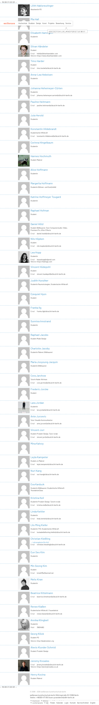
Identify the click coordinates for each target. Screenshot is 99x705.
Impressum (35, 701)
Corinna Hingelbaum (42, 142)
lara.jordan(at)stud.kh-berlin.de (48, 410)
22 (11, 2)
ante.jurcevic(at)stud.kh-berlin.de (49, 424)
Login (66, 703)
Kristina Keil (37, 497)
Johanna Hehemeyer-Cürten (47, 88)
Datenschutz (45, 701)
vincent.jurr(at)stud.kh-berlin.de (48, 437)
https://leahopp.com (44, 262)
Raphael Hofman (40, 210)
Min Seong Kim (39, 565)
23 (14, 2)
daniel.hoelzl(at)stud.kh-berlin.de (49, 234)
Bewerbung (60, 23)
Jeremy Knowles (40, 660)
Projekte (51, 23)
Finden (52, 703)
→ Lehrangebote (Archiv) (40, 542)
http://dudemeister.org (45, 641)
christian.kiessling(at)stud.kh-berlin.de (51, 545)
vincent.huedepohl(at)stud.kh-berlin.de (51, 274)
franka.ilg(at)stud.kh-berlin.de (48, 311)
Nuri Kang (36, 470)
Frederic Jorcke (39, 389)
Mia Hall (35, 19)
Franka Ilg (36, 307)
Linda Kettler (38, 511)
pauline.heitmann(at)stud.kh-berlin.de (51, 105)
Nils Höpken (37, 238)
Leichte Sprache (36, 703)
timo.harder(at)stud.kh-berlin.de (49, 68)
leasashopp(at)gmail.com (46, 260)
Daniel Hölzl (37, 224)
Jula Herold (37, 115)
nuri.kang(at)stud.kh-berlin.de (48, 474)
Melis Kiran (37, 579)
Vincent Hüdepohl (41, 266)
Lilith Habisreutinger (42, 5)
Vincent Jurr (37, 429)
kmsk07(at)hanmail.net (45, 573)
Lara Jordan (37, 402)
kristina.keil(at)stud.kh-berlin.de (48, 505)
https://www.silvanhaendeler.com (49, 56)
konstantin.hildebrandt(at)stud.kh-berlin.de (53, 136)
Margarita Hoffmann (42, 183)
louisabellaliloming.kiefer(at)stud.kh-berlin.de (53, 532)
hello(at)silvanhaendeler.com (47, 54)
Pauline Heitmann (40, 101)
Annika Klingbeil (39, 620)
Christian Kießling (40, 538)
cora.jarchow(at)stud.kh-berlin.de (49, 383)
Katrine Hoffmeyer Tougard (46, 196)
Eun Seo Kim (38, 552)
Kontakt (73, 703)
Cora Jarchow (38, 375)
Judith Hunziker (39, 280)
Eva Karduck (37, 484)
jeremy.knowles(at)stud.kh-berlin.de (50, 665)
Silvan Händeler (39, 46)
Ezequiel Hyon (38, 294)
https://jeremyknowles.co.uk (47, 667)
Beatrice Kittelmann (42, 592)
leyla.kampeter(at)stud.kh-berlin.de (50, 464)
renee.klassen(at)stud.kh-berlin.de (49, 614)
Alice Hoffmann (39, 169)
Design (38, 23)
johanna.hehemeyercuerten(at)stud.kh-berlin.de (54, 95)
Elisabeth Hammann (42, 32)
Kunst (44, 23)
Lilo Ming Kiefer (39, 525)
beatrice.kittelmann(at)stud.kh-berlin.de (52, 597)
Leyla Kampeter (39, 457)
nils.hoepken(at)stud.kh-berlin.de (49, 246)
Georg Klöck (37, 633)
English (92, 703)
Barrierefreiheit (83, 703)
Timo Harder (37, 61)
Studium (31, 23)
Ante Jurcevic (38, 416)
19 (3, 2)
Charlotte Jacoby (40, 348)
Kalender (59, 703)
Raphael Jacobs (39, 334)
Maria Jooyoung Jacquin (44, 361)
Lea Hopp (36, 252)
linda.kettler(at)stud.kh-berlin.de (49, 519)
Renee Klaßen (38, 606)
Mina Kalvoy (37, 443)
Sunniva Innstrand (41, 321)
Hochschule (22, 23)
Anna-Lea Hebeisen (42, 74)
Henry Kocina (38, 674)
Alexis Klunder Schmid (43, 647)
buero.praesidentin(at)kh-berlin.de (61, 697)
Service (68, 23)
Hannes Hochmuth (41, 156)
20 (6, 2)
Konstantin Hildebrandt (43, 128)
